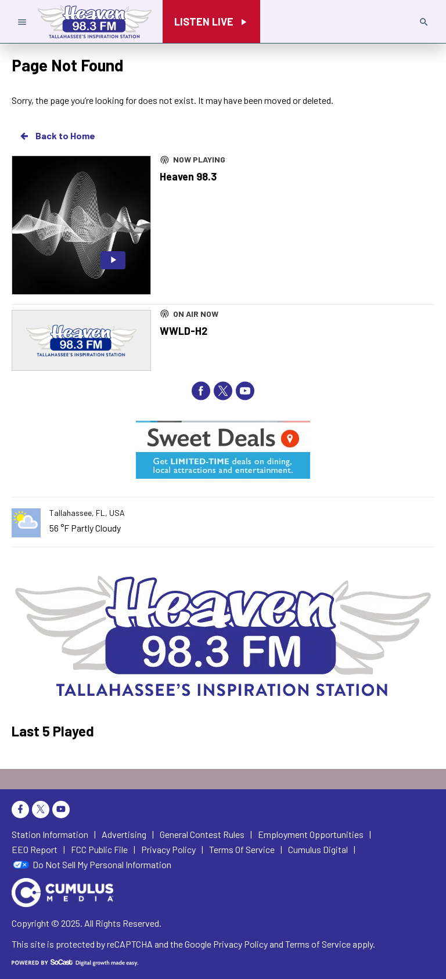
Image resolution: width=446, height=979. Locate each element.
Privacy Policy (240, 943)
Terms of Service (318, 943)
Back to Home (57, 136)
